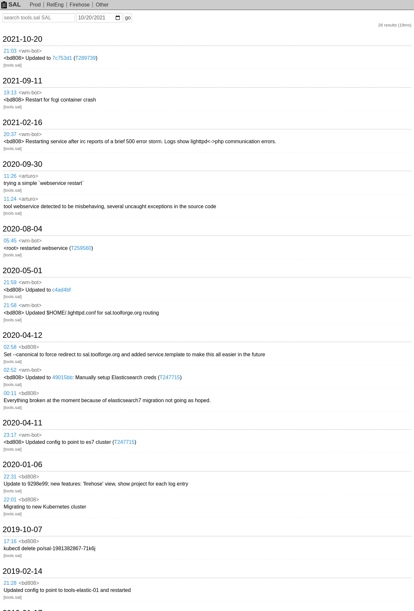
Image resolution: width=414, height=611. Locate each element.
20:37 (10, 134)
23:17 (10, 435)
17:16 (10, 541)
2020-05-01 (22, 270)
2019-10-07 (22, 529)
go (128, 17)
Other (102, 4)
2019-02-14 (22, 571)
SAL (11, 4)
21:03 (10, 51)
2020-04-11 (22, 422)
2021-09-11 (22, 80)
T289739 (85, 58)
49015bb (62, 377)
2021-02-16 (22, 122)
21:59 (10, 282)
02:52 (10, 370)
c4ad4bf (61, 290)
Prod (35, 4)
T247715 (169, 377)
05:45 (10, 240)
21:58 (10, 305)
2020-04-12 (22, 335)
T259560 (81, 248)
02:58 (10, 347)
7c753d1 (62, 58)
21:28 (10, 583)
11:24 (10, 199)
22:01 (10, 499)
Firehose (80, 4)
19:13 (10, 92)
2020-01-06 (22, 464)
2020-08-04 (22, 228)
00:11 (10, 393)
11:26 (10, 176)
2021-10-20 (22, 39)
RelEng (55, 4)
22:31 (10, 476)
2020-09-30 (22, 164)
